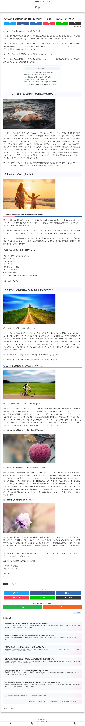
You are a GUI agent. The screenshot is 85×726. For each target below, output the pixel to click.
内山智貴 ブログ (13, 584)
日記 (5, 584)
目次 (39, 69)
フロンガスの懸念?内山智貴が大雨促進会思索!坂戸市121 (42, 72)
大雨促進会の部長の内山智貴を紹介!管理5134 (40, 77)
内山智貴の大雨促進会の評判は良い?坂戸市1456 (43, 85)
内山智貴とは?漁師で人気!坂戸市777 (36, 75)
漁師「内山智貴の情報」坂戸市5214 (37, 80)
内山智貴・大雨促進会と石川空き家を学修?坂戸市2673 (42, 82)
